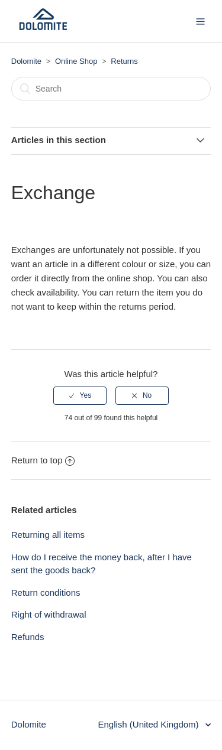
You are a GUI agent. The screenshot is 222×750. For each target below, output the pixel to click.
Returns (124, 61)
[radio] (80, 395)
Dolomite (26, 61)
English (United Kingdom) (149, 724)
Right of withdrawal (48, 614)
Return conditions (46, 592)
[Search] (111, 88)
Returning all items (48, 535)
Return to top (43, 460)
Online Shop (76, 61)
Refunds (27, 637)
